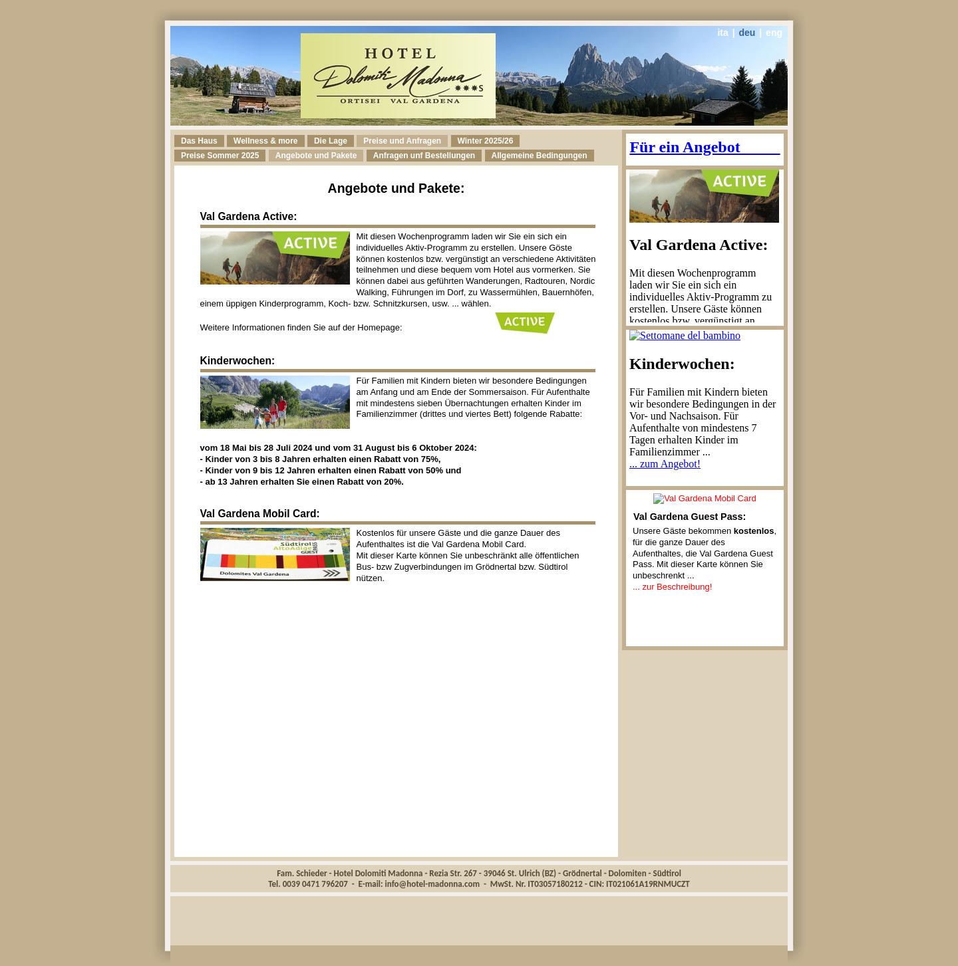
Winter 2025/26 (486, 141)
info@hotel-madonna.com (432, 884)
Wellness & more (265, 141)
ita (722, 32)
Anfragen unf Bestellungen (424, 155)
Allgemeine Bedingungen (539, 155)
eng (774, 32)
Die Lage (330, 141)
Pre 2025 (220, 155)
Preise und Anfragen (402, 141)
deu (747, 32)
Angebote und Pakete (316, 155)
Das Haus (199, 141)
